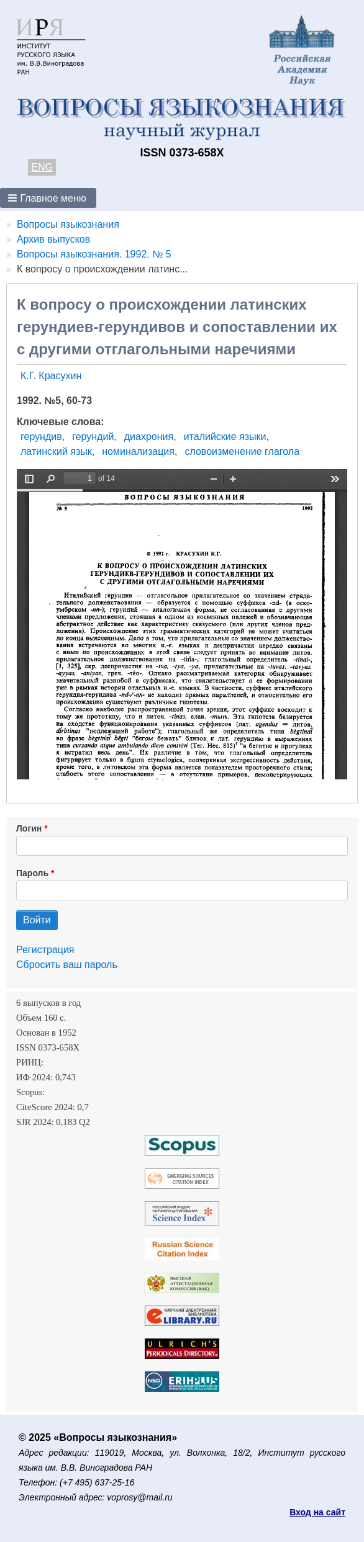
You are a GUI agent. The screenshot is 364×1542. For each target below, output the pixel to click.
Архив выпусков (53, 239)
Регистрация (45, 949)
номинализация (138, 451)
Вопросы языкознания (68, 224)
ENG (42, 167)
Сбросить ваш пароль (66, 964)
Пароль (32, 873)
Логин (29, 828)
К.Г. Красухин (50, 375)
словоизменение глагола (241, 451)
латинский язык (56, 451)
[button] (48, 198)
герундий (93, 436)
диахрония (148, 436)
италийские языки (225, 436)
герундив (41, 436)
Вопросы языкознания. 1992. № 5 (94, 254)
